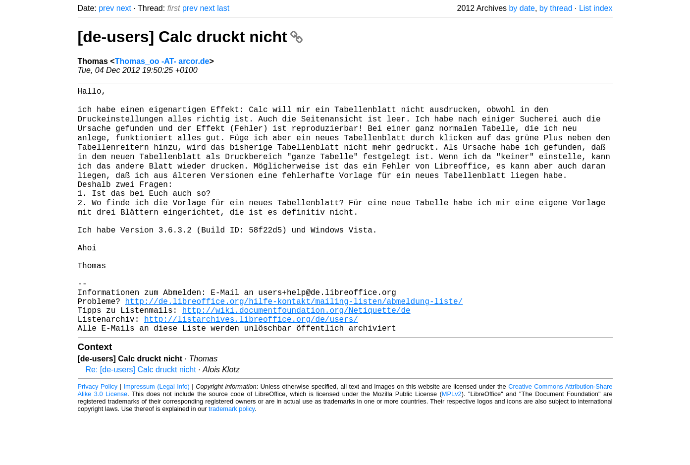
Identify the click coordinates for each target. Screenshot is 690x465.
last (223, 8)
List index (596, 8)
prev (106, 8)
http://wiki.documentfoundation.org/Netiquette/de (296, 354)
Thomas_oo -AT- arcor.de (162, 61)
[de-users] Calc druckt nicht (190, 37)
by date (521, 8)
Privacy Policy (98, 435)
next (123, 8)
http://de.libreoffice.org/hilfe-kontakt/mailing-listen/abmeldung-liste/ (294, 343)
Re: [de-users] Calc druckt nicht (141, 418)
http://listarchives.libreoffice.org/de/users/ (251, 365)
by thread (556, 8)
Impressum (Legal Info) (156, 435)
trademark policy (232, 457)
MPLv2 (452, 442)
